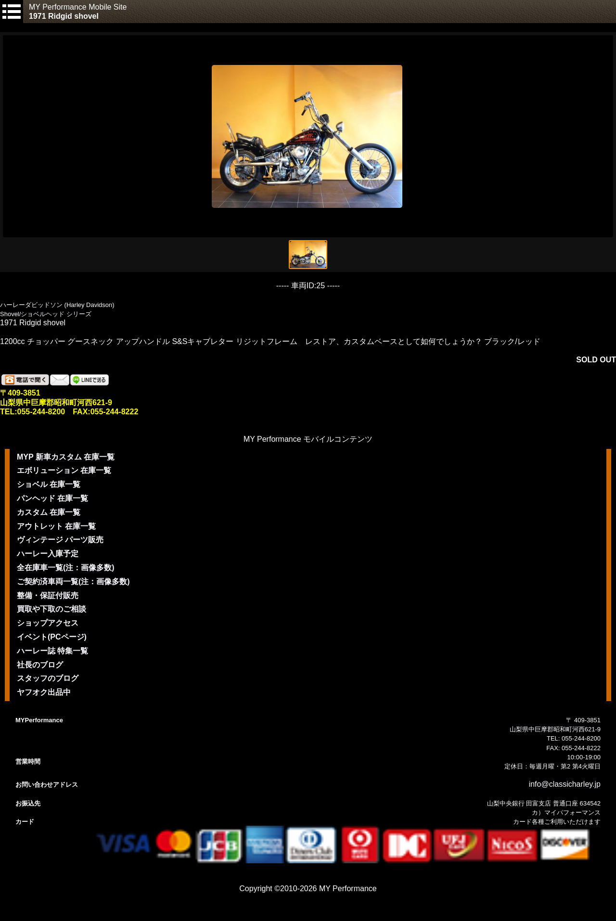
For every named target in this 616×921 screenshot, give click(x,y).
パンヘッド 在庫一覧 (52, 498)
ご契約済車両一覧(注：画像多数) (73, 581)
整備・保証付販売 (47, 595)
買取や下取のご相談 (51, 609)
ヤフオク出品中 (44, 692)
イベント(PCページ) (52, 637)
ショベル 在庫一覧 (48, 484)
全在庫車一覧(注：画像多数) (66, 567)
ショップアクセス (47, 623)
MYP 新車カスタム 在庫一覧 (66, 457)
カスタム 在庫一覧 (48, 512)
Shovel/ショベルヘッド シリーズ (45, 314)
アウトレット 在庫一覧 (56, 526)
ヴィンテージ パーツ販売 (60, 540)
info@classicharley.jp (565, 784)
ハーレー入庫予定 (47, 554)
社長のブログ (40, 665)
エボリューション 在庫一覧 (64, 470)
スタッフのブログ (47, 678)
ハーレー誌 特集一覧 (52, 651)
